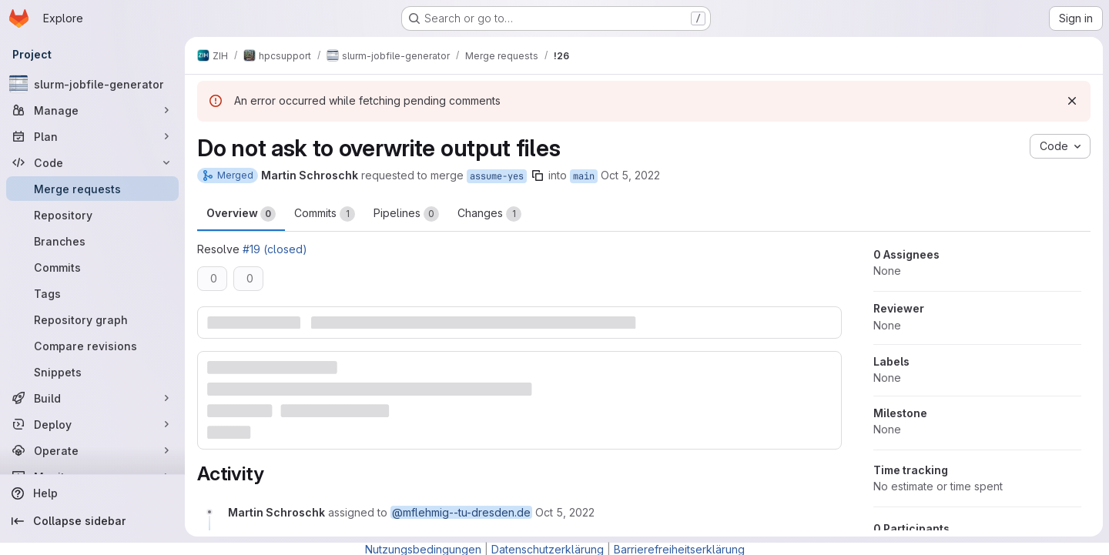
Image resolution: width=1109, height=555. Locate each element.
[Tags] (92, 293)
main (584, 176)
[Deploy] (92, 424)
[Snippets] (92, 371)
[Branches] (92, 241)
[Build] (92, 398)
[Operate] (92, 450)
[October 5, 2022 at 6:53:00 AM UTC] (565, 512)
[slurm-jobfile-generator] (92, 84)
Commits (324, 214)
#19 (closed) (275, 249)
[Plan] (92, 136)
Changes (489, 214)
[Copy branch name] (537, 175)
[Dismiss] (1072, 101)
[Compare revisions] (92, 345)
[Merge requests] (92, 188)
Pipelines (406, 214)
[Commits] (92, 267)
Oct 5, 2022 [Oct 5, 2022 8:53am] (630, 175)
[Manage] (92, 110)
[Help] (92, 493)
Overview (241, 214)
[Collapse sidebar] (92, 521)
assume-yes (497, 176)
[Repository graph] (92, 319)
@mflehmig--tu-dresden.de (461, 512)
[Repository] (92, 214)
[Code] (92, 162)
